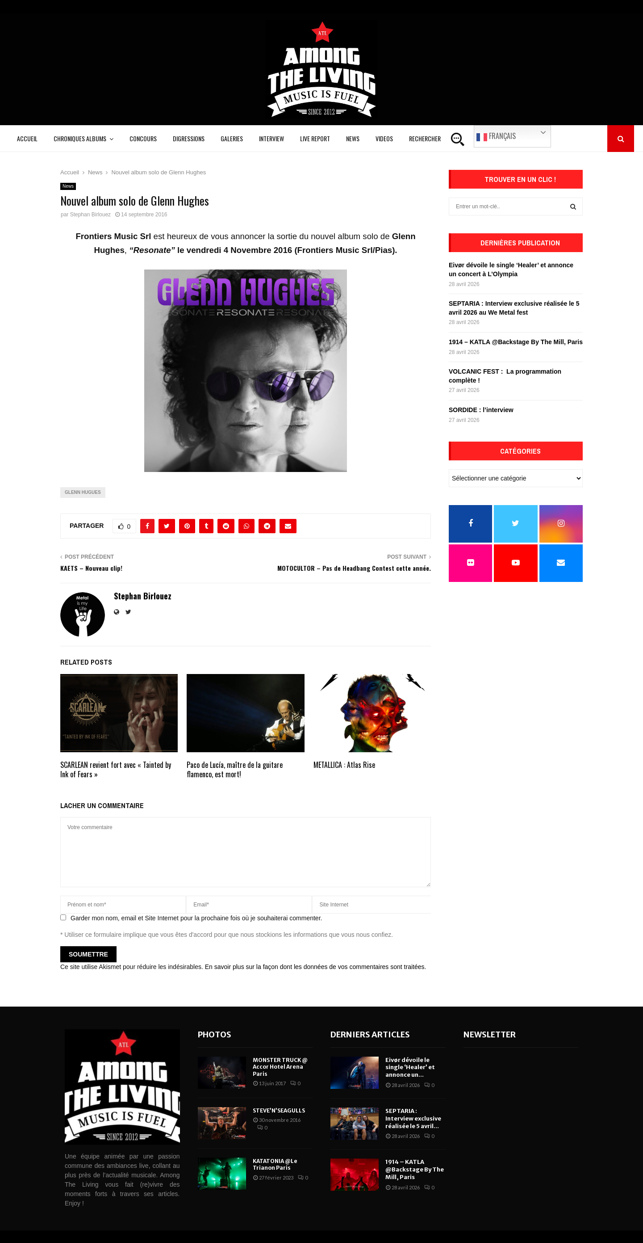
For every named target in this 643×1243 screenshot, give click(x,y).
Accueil (27, 138)
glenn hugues (83, 492)
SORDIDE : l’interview (481, 409)
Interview (271, 138)
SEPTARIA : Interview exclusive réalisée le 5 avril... (413, 1118)
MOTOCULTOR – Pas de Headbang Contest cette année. (354, 568)
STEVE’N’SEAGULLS (279, 1110)
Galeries (232, 138)
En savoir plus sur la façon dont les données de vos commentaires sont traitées (315, 966)
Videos (384, 138)
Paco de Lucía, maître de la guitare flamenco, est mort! (235, 769)
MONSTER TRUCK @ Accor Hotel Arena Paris (280, 1067)
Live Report (315, 138)
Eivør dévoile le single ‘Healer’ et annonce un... (410, 1067)
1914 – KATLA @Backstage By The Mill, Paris (516, 342)
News (352, 138)
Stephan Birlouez (90, 214)
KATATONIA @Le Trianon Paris (275, 1164)
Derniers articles (370, 1034)
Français (496, 136)
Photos (214, 1034)
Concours (143, 138)
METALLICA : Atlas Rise (344, 764)
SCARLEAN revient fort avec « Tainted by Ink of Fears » (115, 769)
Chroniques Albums (80, 138)
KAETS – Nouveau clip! (91, 568)
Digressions (189, 138)
